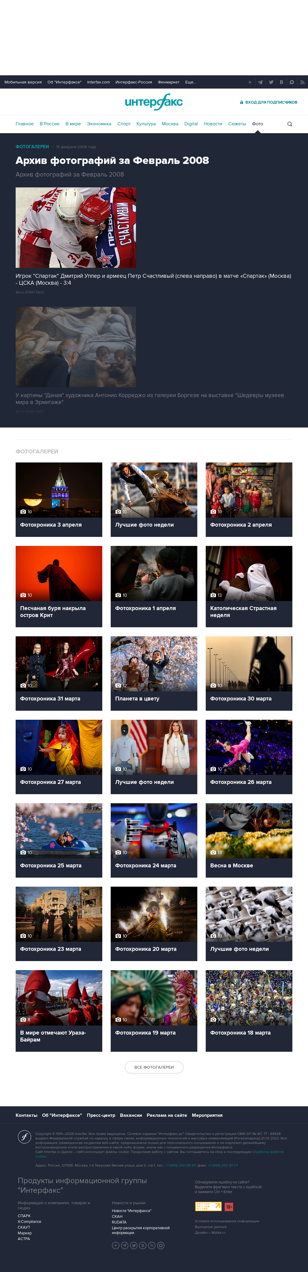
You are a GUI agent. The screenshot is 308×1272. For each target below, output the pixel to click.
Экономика (99, 124)
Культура (146, 124)
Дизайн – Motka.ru (210, 1232)
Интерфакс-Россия (134, 82)
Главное (25, 124)
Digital (191, 124)
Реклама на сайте (167, 1115)
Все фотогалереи (154, 1067)
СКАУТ (24, 1227)
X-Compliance (29, 1221)
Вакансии (131, 1115)
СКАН (117, 1216)
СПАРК (24, 1216)
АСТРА (24, 1238)
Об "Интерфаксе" (65, 82)
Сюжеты (237, 124)
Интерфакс (154, 102)
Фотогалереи (32, 147)
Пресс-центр (101, 1115)
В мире (73, 124)
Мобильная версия (23, 82)
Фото (257, 124)
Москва (170, 124)
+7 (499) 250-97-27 (223, 1165)
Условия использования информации (227, 1221)
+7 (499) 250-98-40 (180, 1165)
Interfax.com (98, 82)
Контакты (26, 1115)
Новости (213, 124)
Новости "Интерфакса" (131, 1210)
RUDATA (119, 1222)
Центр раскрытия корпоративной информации (141, 1230)
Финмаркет (169, 82)
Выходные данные (211, 1227)
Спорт (124, 124)
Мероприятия (207, 1115)
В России (50, 124)
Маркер (25, 1233)
